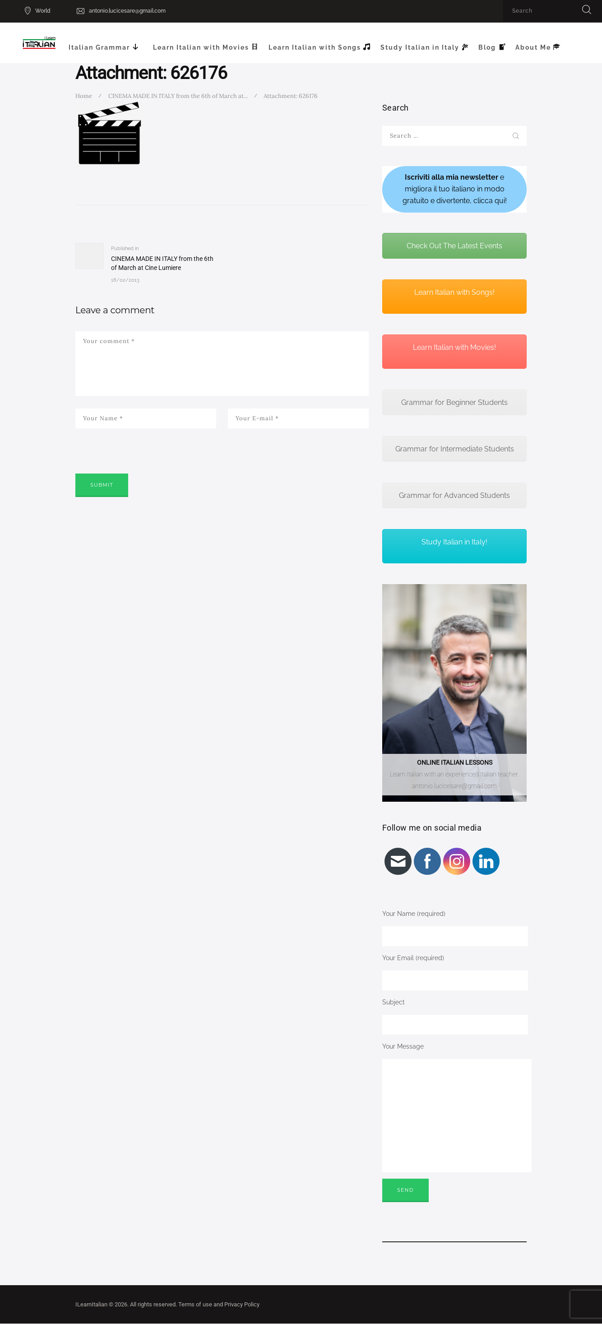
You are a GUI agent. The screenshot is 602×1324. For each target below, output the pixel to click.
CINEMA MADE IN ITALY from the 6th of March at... (178, 96)
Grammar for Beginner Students (454, 402)
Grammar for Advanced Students (454, 495)
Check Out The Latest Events (454, 246)
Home (83, 96)
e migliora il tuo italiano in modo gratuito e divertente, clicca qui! (455, 189)
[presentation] (144, 463)
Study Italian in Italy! (454, 542)
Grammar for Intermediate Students (454, 449)
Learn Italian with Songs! (454, 292)
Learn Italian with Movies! (454, 347)
